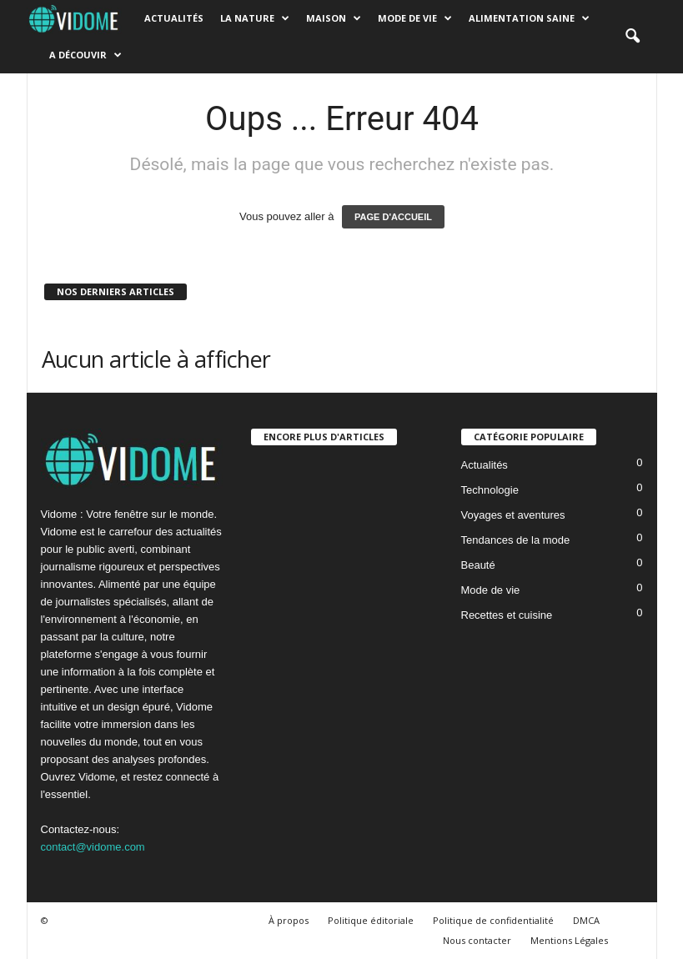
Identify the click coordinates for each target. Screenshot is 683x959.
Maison (333, 18)
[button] (632, 36)
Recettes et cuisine (507, 615)
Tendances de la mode (515, 540)
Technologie (490, 490)
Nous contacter (477, 940)
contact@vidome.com (93, 847)
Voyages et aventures (513, 515)
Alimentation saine (529, 18)
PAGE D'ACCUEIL (393, 217)
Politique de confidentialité (493, 920)
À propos (289, 920)
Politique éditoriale (371, 920)
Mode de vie (415, 18)
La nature (254, 18)
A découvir (85, 55)
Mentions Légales (569, 940)
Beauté (478, 565)
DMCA (586, 920)
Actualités (173, 18)
